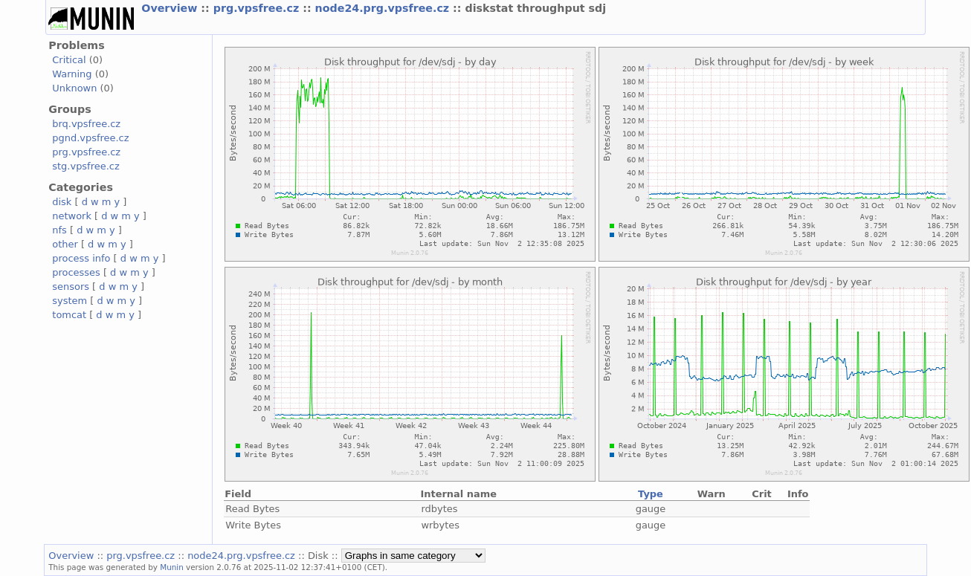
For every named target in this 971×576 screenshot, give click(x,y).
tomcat (69, 314)
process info (81, 258)
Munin (172, 567)
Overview (171, 8)
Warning (71, 74)
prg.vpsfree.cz (258, 8)
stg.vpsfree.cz (85, 166)
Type (650, 493)
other (65, 244)
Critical (69, 59)
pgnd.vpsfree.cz (90, 137)
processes (76, 272)
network (71, 215)
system (69, 300)
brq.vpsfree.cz (86, 123)
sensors (70, 286)
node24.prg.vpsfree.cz (384, 8)
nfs (59, 230)
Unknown (74, 88)
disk (61, 201)
